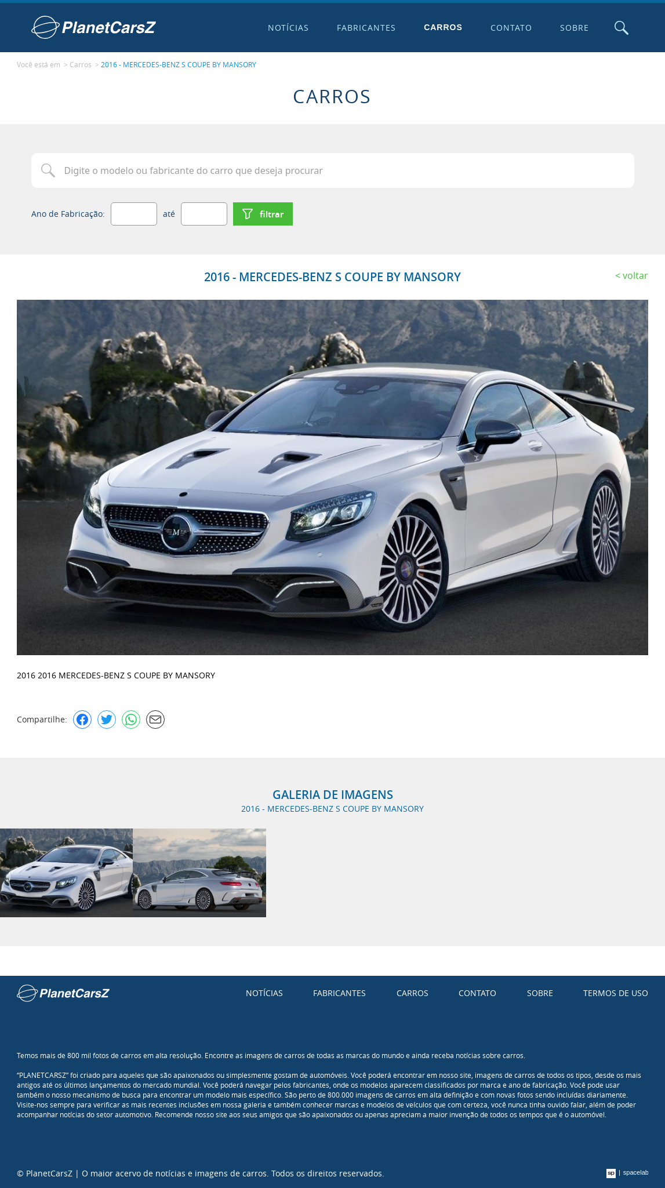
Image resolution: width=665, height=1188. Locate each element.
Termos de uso (615, 992)
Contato (511, 27)
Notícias (289, 27)
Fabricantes (366, 27)
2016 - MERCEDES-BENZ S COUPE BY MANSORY (178, 64)
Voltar (635, 275)
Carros (443, 27)
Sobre (574, 27)
